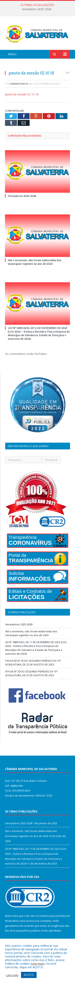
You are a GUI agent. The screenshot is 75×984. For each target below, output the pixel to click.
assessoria (32, 921)
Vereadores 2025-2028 (36, 9)
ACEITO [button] (29, 975)
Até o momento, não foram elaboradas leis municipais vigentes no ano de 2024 (34, 261)
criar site (29, 916)
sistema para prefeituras (54, 916)
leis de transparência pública (22, 930)
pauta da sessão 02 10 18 (21, 94)
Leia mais (37, 963)
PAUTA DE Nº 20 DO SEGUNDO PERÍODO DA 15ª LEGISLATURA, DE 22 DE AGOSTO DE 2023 (33, 662)
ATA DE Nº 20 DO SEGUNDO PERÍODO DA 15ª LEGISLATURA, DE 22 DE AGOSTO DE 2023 (31, 673)
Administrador (19, 83)
